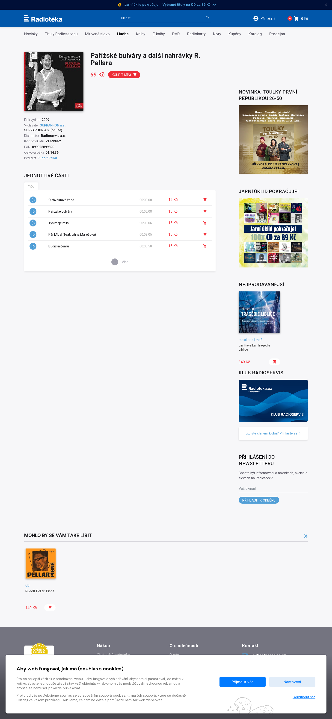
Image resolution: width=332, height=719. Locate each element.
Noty (217, 34)
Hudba (123, 34)
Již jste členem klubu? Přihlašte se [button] (273, 433)
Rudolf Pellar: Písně (39, 591)
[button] (267, 18)
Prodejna (277, 34)
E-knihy (159, 34)
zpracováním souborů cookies (101, 695)
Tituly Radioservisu (61, 34)
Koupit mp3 (124, 75)
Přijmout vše (242, 681)
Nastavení (292, 681)
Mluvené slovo (97, 34)
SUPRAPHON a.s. (52, 125)
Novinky (31, 34)
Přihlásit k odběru (259, 500)
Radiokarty (196, 34)
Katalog (255, 34)
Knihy (140, 34)
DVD (176, 34)
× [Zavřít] (326, 4)
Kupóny (234, 34)
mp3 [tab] (31, 186)
